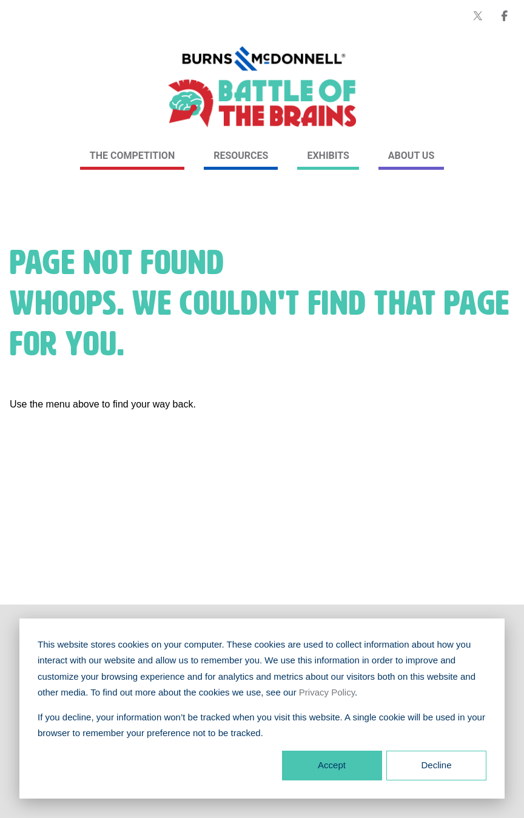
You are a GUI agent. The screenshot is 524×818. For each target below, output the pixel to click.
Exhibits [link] (328, 155)
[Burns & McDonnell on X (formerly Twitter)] (478, 15)
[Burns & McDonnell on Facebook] (504, 15)
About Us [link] (411, 155)
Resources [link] (240, 155)
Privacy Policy (327, 692)
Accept (332, 765)
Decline (436, 765)
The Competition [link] (132, 155)
